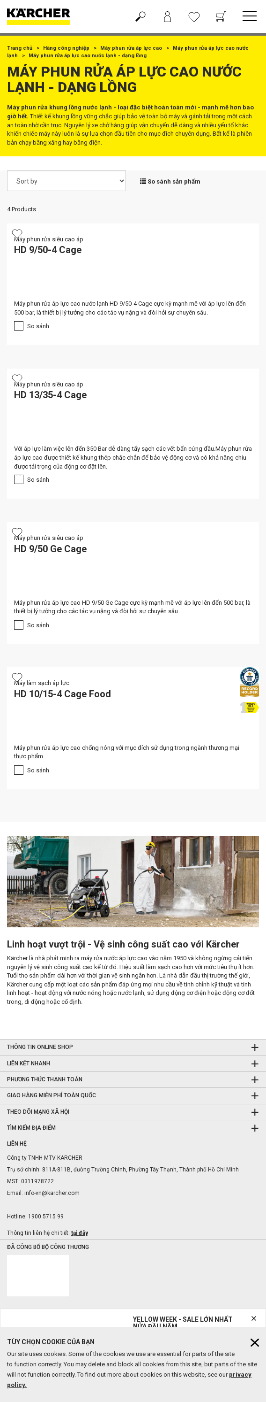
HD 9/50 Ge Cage (50, 549)
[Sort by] (66, 180)
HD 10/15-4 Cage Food (62, 694)
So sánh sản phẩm (170, 181)
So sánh (38, 326)
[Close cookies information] (255, 1343)
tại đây (79, 1233)
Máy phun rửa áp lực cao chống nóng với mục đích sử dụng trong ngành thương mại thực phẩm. (126, 752)
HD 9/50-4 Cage (47, 249)
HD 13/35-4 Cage (50, 395)
